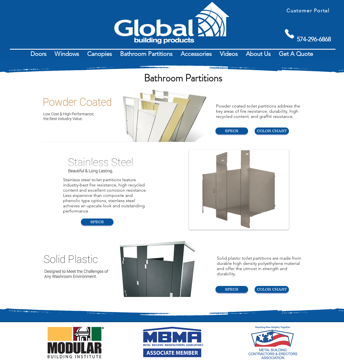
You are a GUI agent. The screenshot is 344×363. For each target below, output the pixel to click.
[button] (38, 54)
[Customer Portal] (309, 10)
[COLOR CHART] (272, 130)
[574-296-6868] (314, 39)
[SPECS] (231, 130)
